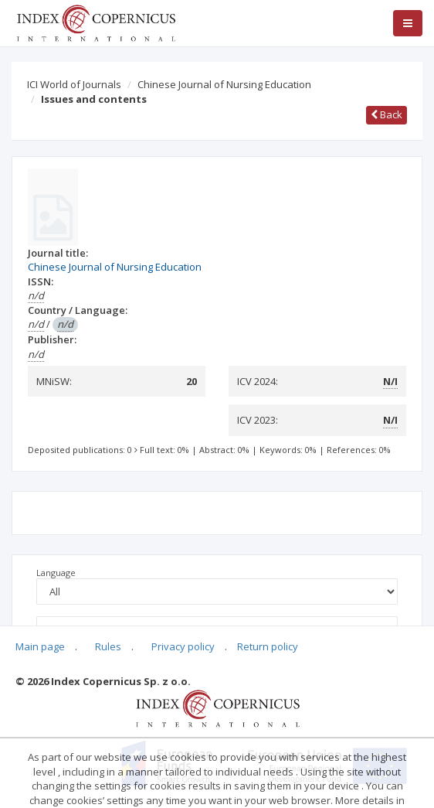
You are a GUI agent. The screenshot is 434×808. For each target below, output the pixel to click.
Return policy (267, 646)
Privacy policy (183, 646)
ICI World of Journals (74, 84)
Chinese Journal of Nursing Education (224, 84)
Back (386, 114)
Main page (40, 646)
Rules (108, 646)
